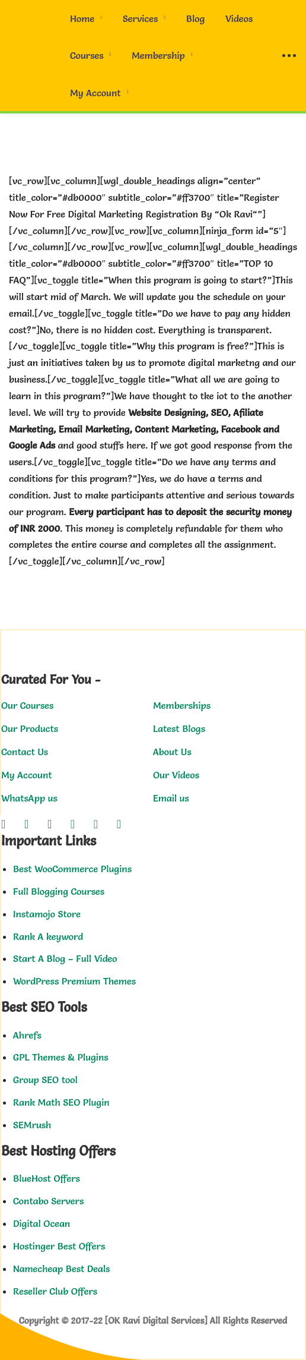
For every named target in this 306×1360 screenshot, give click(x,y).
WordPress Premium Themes (74, 981)
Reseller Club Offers (55, 1291)
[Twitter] (26, 824)
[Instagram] (49, 824)
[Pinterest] (119, 824)
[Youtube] (96, 824)
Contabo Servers (48, 1201)
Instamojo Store (47, 914)
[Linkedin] (72, 824)
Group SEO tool (45, 1080)
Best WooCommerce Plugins (72, 869)
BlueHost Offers (46, 1178)
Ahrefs (27, 1035)
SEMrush (32, 1125)
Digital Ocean (41, 1223)
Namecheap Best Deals (61, 1268)
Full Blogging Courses (58, 891)
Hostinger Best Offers (59, 1246)
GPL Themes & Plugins (61, 1057)
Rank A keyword (48, 936)
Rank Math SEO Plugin (61, 1102)
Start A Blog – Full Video (65, 958)
